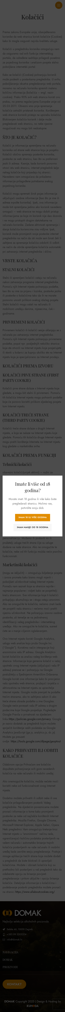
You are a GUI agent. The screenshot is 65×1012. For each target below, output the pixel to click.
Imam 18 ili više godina (33, 517)
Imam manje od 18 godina (32, 527)
